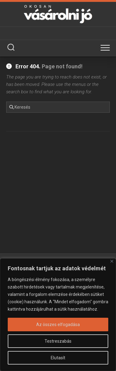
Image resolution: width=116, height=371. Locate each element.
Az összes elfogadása (58, 324)
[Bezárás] (111, 261)
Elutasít (58, 357)
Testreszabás (58, 341)
